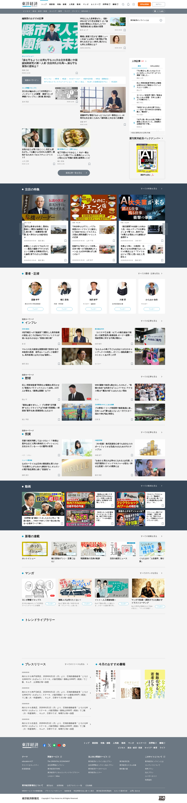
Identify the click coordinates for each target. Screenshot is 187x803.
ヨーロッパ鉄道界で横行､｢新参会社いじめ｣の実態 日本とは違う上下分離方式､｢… (149, 97)
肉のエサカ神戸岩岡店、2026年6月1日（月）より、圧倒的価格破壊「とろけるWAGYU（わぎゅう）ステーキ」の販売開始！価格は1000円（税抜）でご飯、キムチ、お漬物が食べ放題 (55, 679)
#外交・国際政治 (102, 79)
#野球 (57, 79)
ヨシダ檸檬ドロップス (31, 600)
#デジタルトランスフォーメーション (58, 82)
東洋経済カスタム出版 (127, 765)
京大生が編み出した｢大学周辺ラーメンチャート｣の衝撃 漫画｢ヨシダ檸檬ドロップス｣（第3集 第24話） (37, 94)
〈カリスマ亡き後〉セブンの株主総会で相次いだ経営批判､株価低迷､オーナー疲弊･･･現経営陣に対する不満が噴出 (113, 335)
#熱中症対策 (88, 79)
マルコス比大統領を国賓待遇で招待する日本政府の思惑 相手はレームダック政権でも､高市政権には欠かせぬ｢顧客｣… (40, 352)
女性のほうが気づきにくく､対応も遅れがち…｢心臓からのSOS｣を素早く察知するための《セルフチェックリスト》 (38, 153)
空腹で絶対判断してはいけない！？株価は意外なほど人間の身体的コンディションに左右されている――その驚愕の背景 (40, 443)
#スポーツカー (74, 79)
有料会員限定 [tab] (155, 66)
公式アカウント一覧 (74, 785)
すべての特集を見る (149, 189)
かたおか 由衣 (152, 300)
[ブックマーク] (77, 73)
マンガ (86, 4)
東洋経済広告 (124, 761)
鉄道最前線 (26, 769)
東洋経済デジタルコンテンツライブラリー (64, 772)
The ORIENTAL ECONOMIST (59, 761)
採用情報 (60, 785)
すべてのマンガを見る (149, 573)
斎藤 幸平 (35, 300)
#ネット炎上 (79, 82)
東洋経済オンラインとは (139, 20)
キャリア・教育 (55, 11)
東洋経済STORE (54, 769)
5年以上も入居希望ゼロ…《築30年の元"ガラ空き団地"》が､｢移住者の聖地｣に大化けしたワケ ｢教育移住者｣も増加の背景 (94, 23)
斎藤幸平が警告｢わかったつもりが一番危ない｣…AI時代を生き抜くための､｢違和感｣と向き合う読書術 (102, 116)
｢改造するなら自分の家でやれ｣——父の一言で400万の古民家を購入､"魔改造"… (149, 109)
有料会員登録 (144, 4)
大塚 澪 (122, 300)
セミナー (94, 4)
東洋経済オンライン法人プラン (100, 761)
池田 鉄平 (93, 300)
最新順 (52, 4)
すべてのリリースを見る (75, 664)
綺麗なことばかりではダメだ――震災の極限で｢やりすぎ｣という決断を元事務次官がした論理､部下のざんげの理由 (36, 250)
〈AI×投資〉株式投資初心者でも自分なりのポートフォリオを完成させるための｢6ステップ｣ (113, 447)
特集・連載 (62, 4)
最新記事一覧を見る (74, 173)
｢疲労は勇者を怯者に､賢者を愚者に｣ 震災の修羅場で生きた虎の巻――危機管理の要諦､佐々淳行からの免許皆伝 (36, 230)
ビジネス (26, 11)
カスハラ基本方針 (120, 791)
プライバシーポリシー (53, 791)
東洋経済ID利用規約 (104, 791)
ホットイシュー (28, 558)
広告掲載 (89, 785)
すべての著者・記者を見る (149, 273)
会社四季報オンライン (56, 765)
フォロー (35, 309)
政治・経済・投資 (40, 11)
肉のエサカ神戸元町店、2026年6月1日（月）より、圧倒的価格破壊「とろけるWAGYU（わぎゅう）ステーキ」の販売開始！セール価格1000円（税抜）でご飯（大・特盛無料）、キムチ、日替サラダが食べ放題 (55, 695)
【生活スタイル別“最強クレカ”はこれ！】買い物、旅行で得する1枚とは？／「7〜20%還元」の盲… (104, 516)
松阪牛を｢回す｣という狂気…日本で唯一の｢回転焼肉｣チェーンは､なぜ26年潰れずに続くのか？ (84, 250)
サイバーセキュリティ (30, 765)
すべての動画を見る (149, 486)
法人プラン (149, 772)
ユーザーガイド (151, 776)
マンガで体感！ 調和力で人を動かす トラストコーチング (147, 601)
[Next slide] (165, 229)
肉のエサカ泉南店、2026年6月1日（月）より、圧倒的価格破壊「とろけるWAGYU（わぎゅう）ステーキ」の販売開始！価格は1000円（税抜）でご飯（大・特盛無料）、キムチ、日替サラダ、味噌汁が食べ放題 (55, 710)
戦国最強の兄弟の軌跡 (90, 558)
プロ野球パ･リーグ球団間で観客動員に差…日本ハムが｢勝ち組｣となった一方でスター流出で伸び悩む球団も (113, 411)
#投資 (64, 79)
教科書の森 (123, 769)
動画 (79, 4)
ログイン (158, 4)
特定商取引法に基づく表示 (84, 791)
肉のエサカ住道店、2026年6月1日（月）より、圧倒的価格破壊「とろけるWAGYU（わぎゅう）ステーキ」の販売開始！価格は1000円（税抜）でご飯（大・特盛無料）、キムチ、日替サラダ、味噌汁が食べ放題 (55, 726)
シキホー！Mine (54, 776)
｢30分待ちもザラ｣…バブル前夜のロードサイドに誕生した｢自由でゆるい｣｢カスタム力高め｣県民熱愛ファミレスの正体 (84, 231)
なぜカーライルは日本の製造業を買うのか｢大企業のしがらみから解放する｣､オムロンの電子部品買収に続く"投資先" (40, 466)
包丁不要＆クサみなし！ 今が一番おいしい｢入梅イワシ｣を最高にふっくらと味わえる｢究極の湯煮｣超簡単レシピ (73, 155)
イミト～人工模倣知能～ (105, 600)
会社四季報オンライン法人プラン (101, 765)
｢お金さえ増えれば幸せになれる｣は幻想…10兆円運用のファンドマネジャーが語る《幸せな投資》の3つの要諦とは (113, 463)
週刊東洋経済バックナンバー (144, 138)
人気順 (72, 4)
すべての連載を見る (149, 536)
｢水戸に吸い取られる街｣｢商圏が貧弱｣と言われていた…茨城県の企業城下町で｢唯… (149, 122)
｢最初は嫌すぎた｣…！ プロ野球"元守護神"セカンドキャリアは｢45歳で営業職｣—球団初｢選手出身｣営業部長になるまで (41, 408)
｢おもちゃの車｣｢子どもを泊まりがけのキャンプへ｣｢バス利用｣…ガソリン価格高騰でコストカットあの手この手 (113, 352)
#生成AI (114, 82)
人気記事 (136, 61)
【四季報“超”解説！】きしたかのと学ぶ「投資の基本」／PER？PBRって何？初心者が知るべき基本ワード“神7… (41, 520)
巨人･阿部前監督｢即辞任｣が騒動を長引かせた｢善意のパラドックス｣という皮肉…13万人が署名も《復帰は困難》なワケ (40, 388)
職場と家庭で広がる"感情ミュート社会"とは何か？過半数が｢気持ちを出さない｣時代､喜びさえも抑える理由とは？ (94, 40)
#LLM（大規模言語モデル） (97, 82)
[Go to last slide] (22, 229)
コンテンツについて (152, 765)
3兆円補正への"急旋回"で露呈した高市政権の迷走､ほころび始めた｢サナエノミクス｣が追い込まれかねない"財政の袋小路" (40, 335)
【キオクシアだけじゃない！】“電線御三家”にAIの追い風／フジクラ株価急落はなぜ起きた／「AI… (155, 498)
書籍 (114, 4)
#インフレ (48, 79)
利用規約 (148, 780)
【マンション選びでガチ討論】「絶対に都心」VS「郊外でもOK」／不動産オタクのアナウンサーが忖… (155, 516)
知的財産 (67, 791)
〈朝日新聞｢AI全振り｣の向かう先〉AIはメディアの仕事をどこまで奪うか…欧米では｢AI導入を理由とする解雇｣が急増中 (133, 231)
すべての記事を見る (149, 321)
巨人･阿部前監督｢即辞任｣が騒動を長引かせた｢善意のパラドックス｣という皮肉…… (149, 85)
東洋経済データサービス (97, 769)
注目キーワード (31, 80)
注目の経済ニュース (118, 558)
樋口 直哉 (64, 300)
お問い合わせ (135, 791)
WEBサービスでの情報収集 (32, 791)
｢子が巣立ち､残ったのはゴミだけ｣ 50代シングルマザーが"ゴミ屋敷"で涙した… (149, 73)
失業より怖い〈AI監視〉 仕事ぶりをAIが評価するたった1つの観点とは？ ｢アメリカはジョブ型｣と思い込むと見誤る (133, 251)
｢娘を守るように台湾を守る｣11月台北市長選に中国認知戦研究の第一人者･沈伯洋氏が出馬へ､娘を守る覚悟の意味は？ (49, 63)
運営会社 (50, 785)
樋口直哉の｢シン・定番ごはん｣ (63, 559)
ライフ (67, 11)
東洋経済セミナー (95, 772)
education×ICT (27, 761)
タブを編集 (160, 11)
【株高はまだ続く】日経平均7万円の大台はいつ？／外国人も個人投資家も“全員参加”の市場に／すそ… (104, 498)
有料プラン (149, 769)
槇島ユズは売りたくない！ (69, 600)
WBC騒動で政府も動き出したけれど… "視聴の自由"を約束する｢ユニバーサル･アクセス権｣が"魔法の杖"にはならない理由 (113, 388)
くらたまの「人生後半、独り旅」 (151, 559)
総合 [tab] (139, 66)
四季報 (105, 4)
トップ (44, 4)
